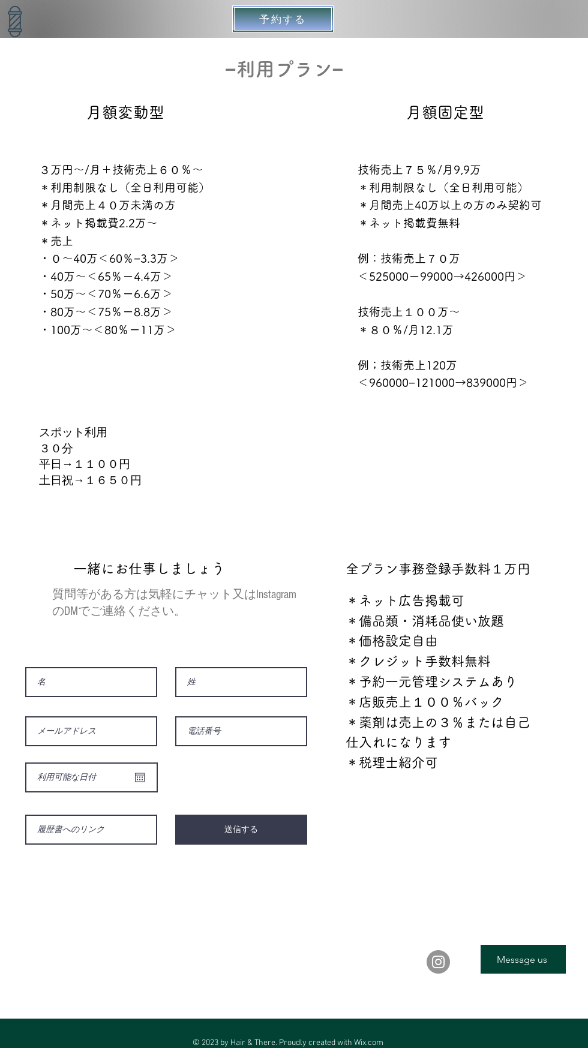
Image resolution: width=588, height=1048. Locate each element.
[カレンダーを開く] (140, 777)
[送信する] (241, 830)
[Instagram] (438, 962)
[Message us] (523, 959)
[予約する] (283, 18)
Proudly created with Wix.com (331, 1043)
